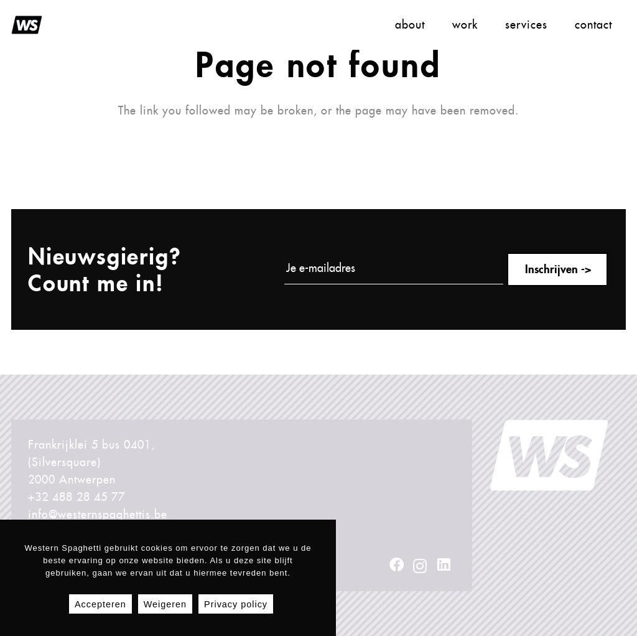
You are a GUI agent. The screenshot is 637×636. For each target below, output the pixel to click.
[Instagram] (420, 565)
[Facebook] (397, 565)
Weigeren (165, 604)
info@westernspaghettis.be (97, 514)
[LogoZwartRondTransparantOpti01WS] (26, 24)
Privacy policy (235, 604)
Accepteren (100, 604)
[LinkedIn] (443, 565)
